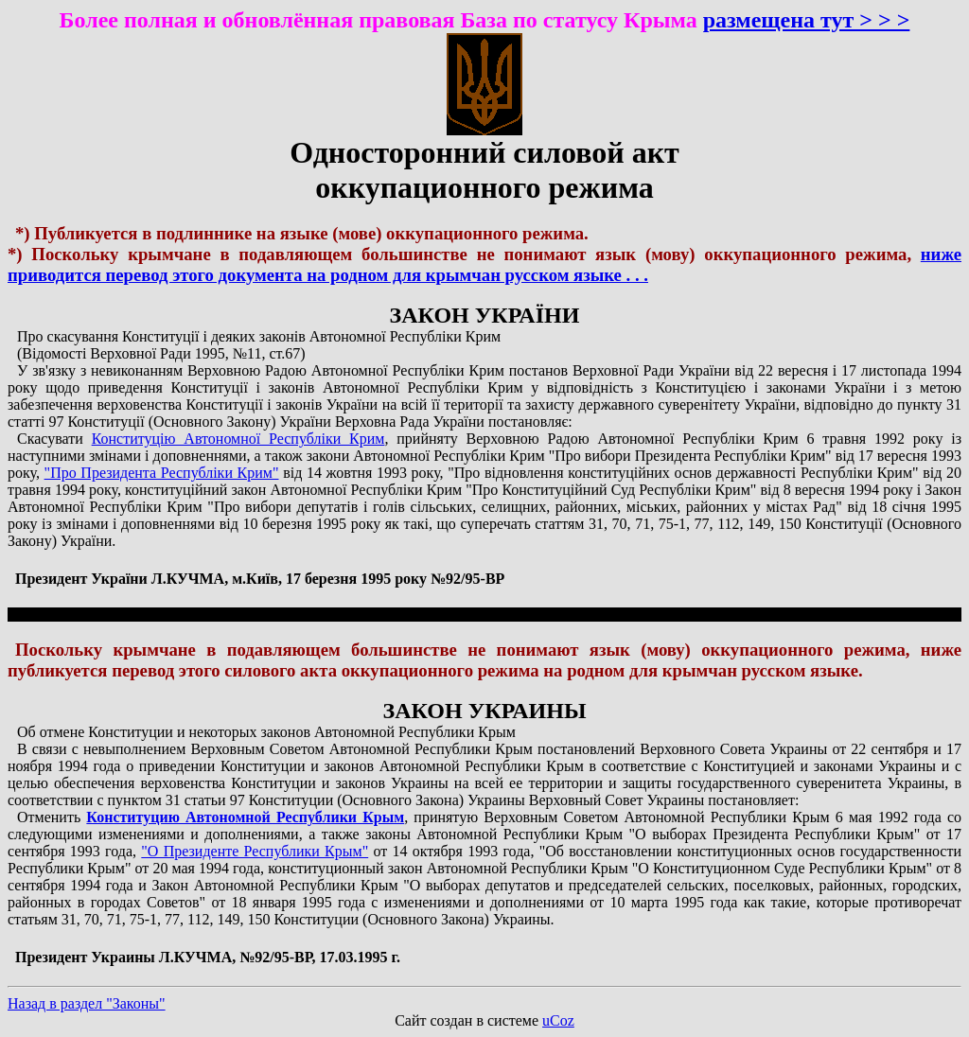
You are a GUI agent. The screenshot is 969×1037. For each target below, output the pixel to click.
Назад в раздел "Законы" (87, 1003)
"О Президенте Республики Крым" (254, 851)
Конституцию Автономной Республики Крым (245, 817)
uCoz (558, 1020)
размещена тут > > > (806, 20)
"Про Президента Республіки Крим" (161, 473)
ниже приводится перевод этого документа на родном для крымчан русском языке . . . (484, 264)
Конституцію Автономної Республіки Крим (238, 439)
